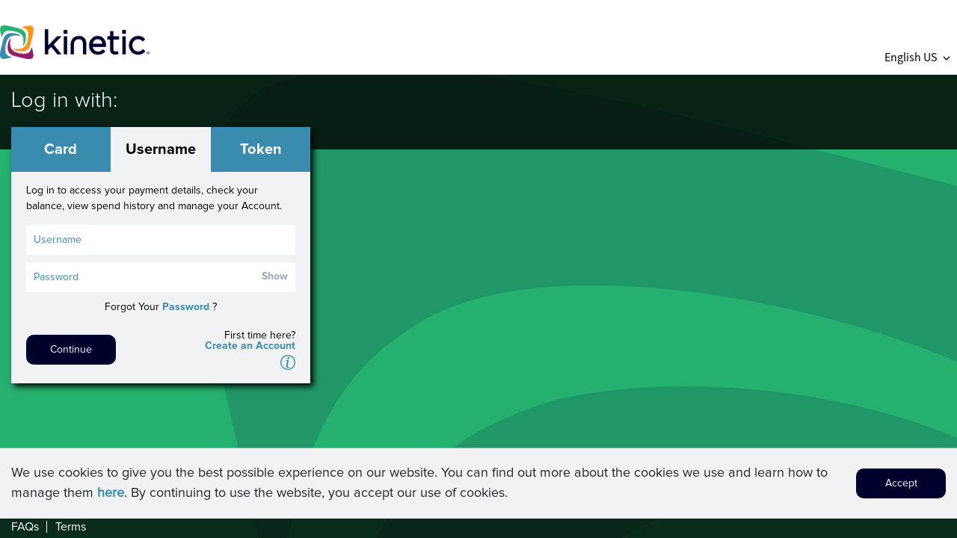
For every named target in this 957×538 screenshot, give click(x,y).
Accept (901, 488)
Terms (70, 527)
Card (60, 149)
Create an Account (250, 346)
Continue (71, 349)
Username (161, 149)
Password (185, 307)
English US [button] (917, 56)
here (110, 497)
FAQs (25, 527)
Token (261, 149)
